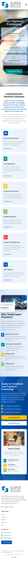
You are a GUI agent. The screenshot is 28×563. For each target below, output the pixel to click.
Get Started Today (14, 71)
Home (3, 514)
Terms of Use (18, 554)
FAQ (2, 525)
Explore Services (14, 77)
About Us (3, 517)
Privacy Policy (9, 554)
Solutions (3, 522)
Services (3, 520)
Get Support (8, 280)
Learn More (8, 148)
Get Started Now (14, 417)
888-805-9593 (7, 532)
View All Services (14, 423)
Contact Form (7, 535)
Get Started (6, 542)
